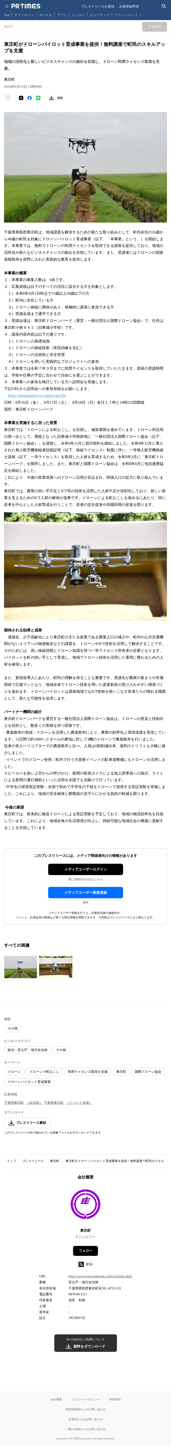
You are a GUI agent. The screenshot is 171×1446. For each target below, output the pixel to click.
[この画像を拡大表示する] (20, 967)
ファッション (124, 15)
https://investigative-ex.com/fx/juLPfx (37, 396)
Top (6, 15)
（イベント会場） (79, 1102)
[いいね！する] (8, 98)
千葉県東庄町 (14, 1102)
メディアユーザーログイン (85, 869)
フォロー (85, 1251)
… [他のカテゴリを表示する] (140, 14)
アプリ (62, 15)
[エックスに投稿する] (21, 98)
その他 (13, 1028)
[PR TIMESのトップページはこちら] (25, 6)
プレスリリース (33, 1161)
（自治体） (34, 1102)
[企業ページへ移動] (85, 1205)
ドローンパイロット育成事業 (29, 1082)
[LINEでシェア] (38, 98)
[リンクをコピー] (60, 98)
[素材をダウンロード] (51, 98)
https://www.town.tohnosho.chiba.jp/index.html (100, 1276)
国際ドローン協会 (148, 1072)
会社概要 (56, 1399)
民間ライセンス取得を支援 (88, 1072)
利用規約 (115, 1399)
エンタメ (78, 15)
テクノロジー (24, 15)
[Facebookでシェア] (29, 98)
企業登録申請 (129, 6)
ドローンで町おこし (44, 1072)
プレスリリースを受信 (97, 6)
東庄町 (121, 1072)
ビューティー (100, 15)
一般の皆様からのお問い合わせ (86, 1429)
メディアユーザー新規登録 (85, 892)
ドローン (14, 1072)
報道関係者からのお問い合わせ (86, 1409)
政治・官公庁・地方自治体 (27, 1050)
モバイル (45, 15)
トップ (11, 1161)
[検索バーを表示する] (164, 6)
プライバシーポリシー (85, 1399)
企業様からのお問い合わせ (86, 1419)
